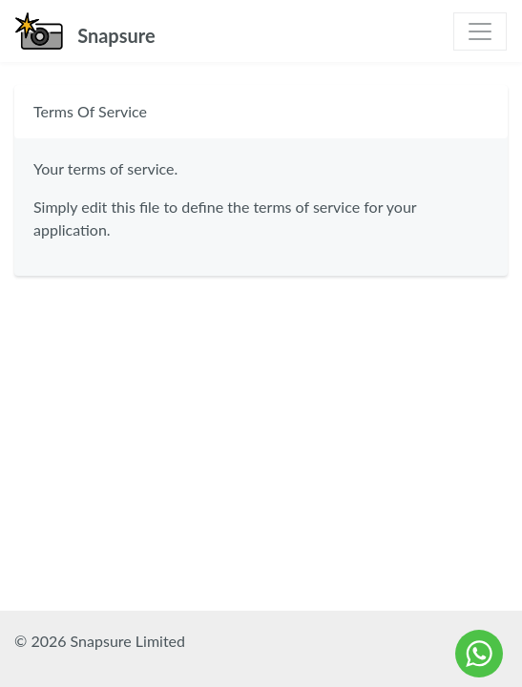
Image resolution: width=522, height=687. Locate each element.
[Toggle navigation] (480, 31)
